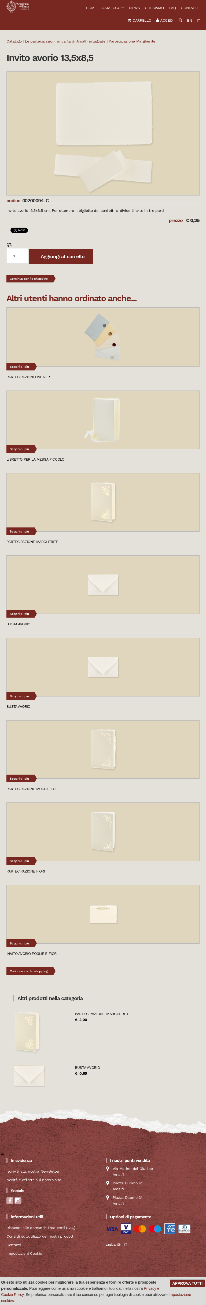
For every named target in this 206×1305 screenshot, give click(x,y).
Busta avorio (87, 1067)
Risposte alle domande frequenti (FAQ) (40, 1228)
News (134, 8)
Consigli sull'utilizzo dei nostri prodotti (40, 1236)
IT (198, 20)
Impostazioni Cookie (24, 1253)
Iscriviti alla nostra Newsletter (33, 1171)
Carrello (139, 20)
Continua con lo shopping (29, 279)
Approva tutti (187, 1283)
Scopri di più (19, 367)
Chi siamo (154, 8)
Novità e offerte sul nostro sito (33, 1180)
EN (189, 20)
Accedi (165, 20)
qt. (9, 244)
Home (91, 8)
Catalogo (111, 8)
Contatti (189, 8)
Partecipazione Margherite (102, 1014)
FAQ (172, 8)
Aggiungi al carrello (61, 256)
